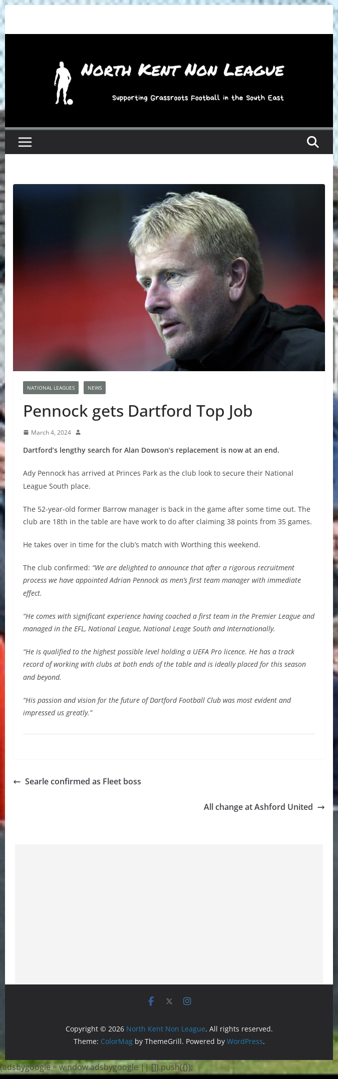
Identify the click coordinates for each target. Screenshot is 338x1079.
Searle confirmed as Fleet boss (77, 781)
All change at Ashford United (264, 806)
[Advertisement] (169, 914)
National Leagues (51, 387)
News (95, 387)
